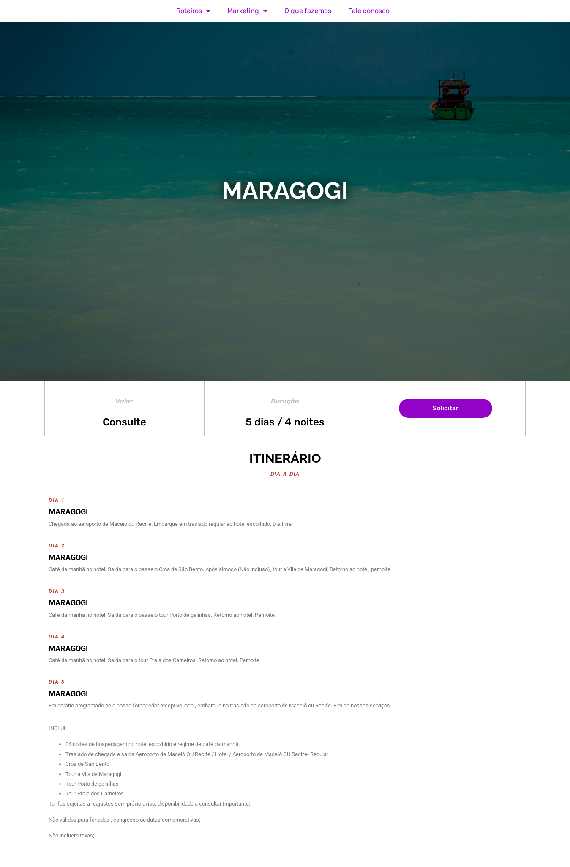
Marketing (247, 11)
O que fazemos (307, 11)
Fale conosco (369, 11)
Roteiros (193, 11)
